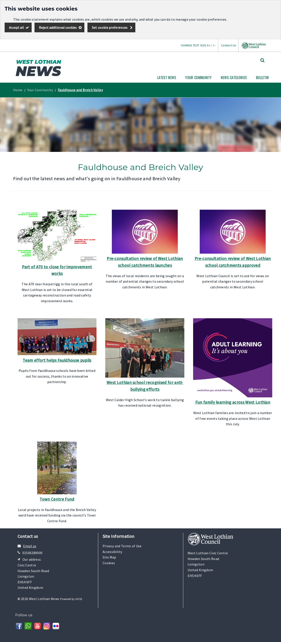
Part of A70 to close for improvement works (57, 270)
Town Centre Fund (57, 499)
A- (214, 45)
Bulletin (262, 77)
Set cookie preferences (110, 27)
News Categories (234, 77)
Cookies (109, 563)
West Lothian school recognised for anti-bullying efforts (145, 386)
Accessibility (112, 551)
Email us (29, 546)
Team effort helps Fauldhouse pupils (57, 360)
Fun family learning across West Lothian (232, 402)
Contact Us (228, 45)
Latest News (166, 77)
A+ (208, 45)
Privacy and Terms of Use (122, 546)
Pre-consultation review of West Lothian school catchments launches (145, 262)
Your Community (198, 77)
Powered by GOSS (71, 599)
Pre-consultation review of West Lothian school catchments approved (233, 262)
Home (18, 90)
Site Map (109, 557)
